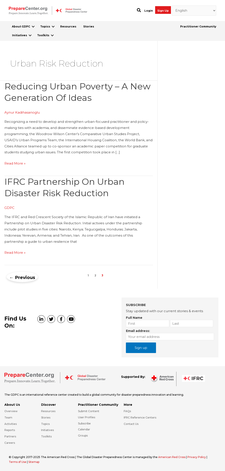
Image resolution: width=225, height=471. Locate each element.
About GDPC (21, 26)
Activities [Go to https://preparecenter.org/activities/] (10, 424)
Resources (68, 26)
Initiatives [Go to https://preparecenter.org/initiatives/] (47, 430)
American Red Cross (172, 457)
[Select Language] (194, 10)
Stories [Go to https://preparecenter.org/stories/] (45, 417)
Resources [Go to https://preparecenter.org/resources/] (48, 411)
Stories (88, 26)
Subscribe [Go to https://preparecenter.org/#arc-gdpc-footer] (84, 423)
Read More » (14, 163)
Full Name (134, 317)
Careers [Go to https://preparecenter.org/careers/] (9, 442)
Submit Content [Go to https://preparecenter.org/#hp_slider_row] (88, 411)
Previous (22, 277)
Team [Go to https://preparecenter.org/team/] (8, 417)
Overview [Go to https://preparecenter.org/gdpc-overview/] (11, 411)
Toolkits (43, 35)
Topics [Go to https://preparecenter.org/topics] (45, 424)
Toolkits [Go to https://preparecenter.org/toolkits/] (46, 436)
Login (148, 10)
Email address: (138, 330)
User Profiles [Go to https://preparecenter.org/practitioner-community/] (86, 417)
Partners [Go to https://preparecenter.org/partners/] (10, 436)
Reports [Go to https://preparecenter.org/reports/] (9, 430)
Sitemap (34, 462)
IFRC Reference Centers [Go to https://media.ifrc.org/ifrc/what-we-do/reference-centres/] (140, 417)
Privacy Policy (197, 457)
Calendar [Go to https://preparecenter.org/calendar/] (84, 429)
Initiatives (19, 35)
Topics (45, 26)
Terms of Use (18, 462)
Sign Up (163, 10)
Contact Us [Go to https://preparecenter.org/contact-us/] (131, 424)
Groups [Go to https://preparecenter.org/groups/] (83, 435)
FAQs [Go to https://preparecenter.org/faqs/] (127, 411)
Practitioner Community (198, 26)
